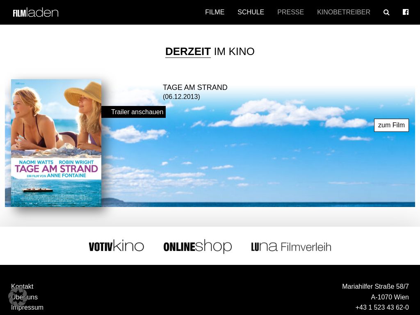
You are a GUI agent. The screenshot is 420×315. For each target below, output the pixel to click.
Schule (250, 12)
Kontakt (22, 286)
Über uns (24, 296)
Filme (214, 12)
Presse (290, 12)
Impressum (27, 307)
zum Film (391, 124)
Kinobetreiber (343, 12)
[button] (18, 297)
